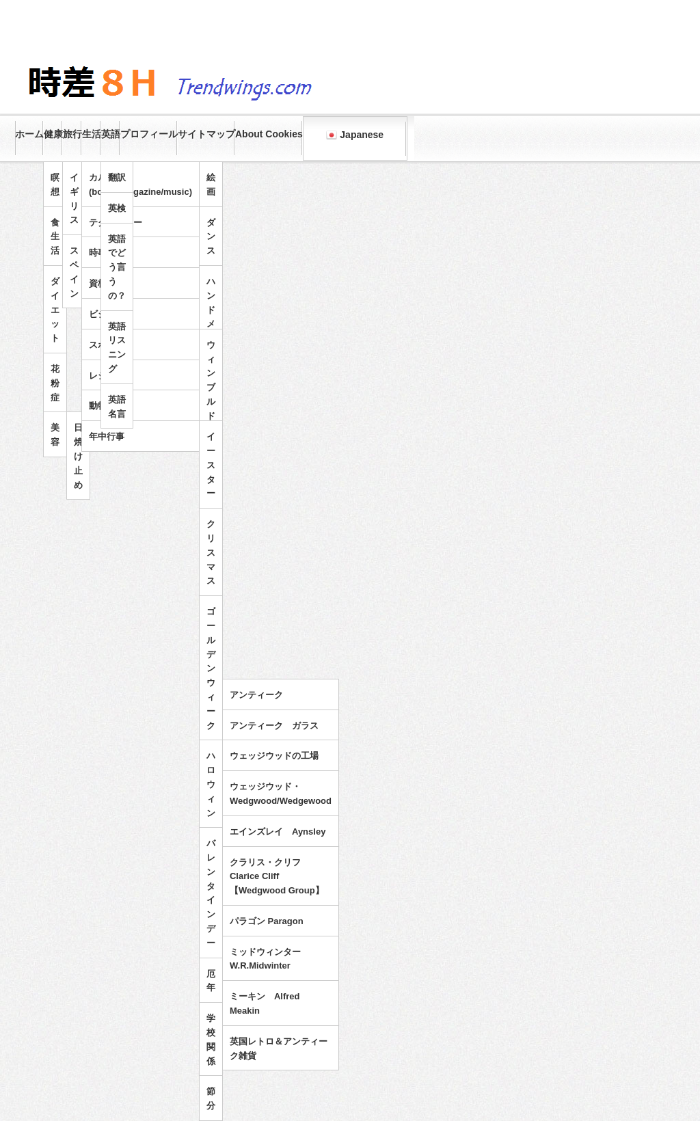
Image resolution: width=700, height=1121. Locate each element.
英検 (117, 208)
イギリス (74, 198)
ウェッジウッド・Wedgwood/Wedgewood (281, 793)
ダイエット (55, 309)
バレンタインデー (210, 893)
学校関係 (210, 1039)
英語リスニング (117, 347)
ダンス (210, 236)
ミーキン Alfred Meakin (265, 1003)
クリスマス (210, 552)
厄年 (210, 981)
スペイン (74, 271)
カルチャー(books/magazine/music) (140, 184)
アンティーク (256, 695)
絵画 (210, 184)
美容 (55, 434)
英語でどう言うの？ (117, 267)
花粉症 (55, 383)
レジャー (106, 375)
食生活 (55, 236)
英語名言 (117, 406)
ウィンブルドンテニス (210, 409)
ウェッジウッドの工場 (274, 756)
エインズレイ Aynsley (277, 831)
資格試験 (106, 283)
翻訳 (117, 177)
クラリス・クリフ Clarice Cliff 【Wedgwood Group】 (277, 876)
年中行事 (106, 436)
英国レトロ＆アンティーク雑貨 (278, 1048)
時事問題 (106, 252)
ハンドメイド (210, 316)
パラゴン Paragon (267, 921)
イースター (210, 464)
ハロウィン (210, 784)
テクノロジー (115, 222)
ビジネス (106, 314)
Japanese (354, 135)
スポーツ (106, 345)
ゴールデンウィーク (210, 668)
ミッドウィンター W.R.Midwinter (270, 959)
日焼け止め (78, 455)
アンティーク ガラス (274, 725)
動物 (98, 406)
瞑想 (55, 184)
